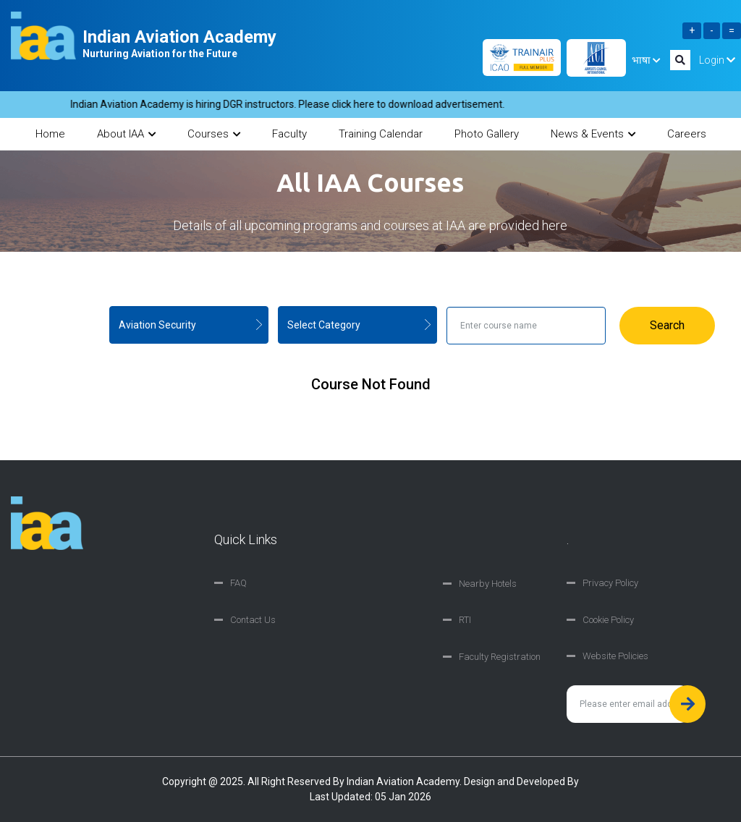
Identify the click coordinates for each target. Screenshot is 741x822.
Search (667, 325)
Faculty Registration (500, 656)
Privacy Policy (610, 582)
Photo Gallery (486, 133)
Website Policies (615, 656)
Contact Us (253, 619)
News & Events (593, 133)
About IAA (126, 133)
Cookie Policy (608, 619)
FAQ (238, 582)
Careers (686, 133)
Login (717, 60)
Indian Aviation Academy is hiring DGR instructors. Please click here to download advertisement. (292, 104)
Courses (213, 133)
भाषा (646, 60)
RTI (465, 619)
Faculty (289, 133)
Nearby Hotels (488, 583)
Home (50, 133)
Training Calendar (381, 133)
